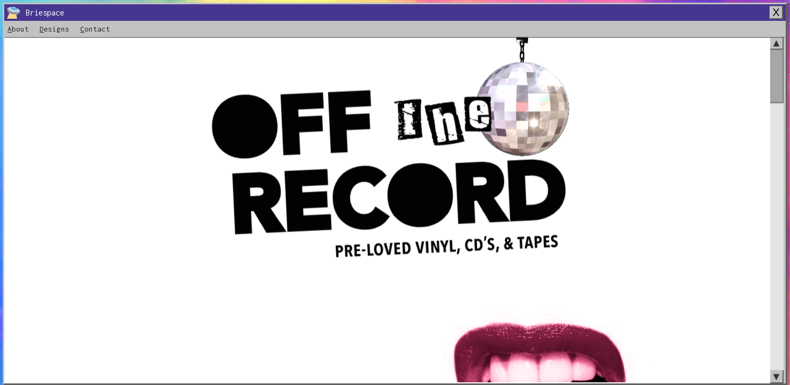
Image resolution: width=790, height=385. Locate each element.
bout (18, 29)
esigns (54, 29)
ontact (95, 29)
